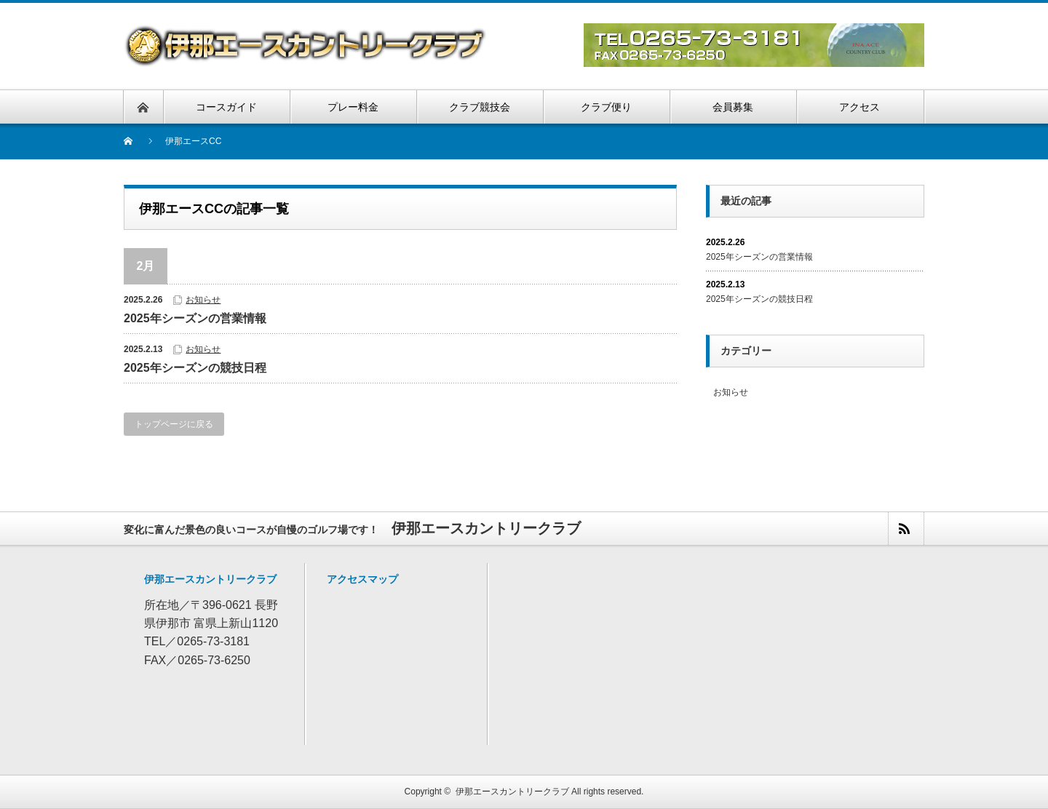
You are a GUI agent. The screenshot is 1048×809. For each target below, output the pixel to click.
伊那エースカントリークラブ (512, 791)
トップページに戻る (174, 424)
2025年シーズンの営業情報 (195, 318)
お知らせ (203, 300)
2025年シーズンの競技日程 (195, 368)
